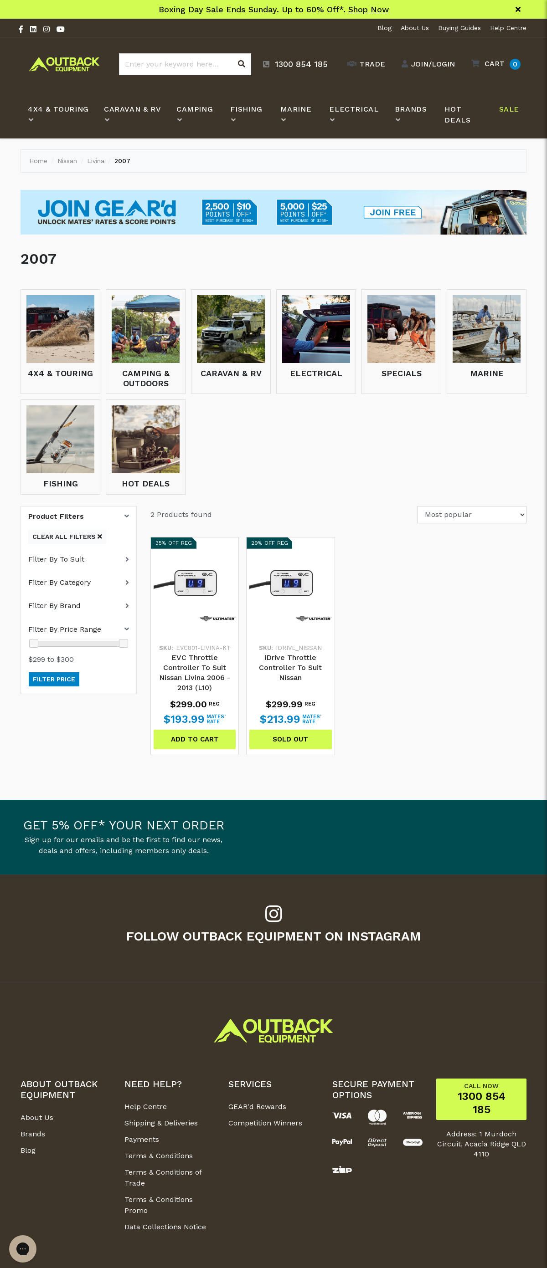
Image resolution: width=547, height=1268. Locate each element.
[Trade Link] (364, 64)
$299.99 (290, 704)
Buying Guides (459, 27)
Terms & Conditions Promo (158, 1205)
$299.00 (195, 704)
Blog (384, 27)
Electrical (316, 373)
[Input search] (185, 64)
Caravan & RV (231, 373)
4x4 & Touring (60, 373)
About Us (415, 27)
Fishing (60, 483)
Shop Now (368, 9)
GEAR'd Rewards (257, 1106)
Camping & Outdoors (146, 378)
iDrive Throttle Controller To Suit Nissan (290, 667)
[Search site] (241, 64)
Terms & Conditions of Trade (162, 1177)
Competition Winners (265, 1123)
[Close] (518, 9)
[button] (493, 64)
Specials (402, 373)
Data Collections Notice (165, 1226)
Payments (141, 1139)
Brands (33, 1134)
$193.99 (195, 719)
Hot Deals (146, 483)
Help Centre (508, 27)
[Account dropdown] (426, 64)
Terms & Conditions (158, 1155)
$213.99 (290, 719)
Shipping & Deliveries (161, 1123)
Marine (487, 373)
